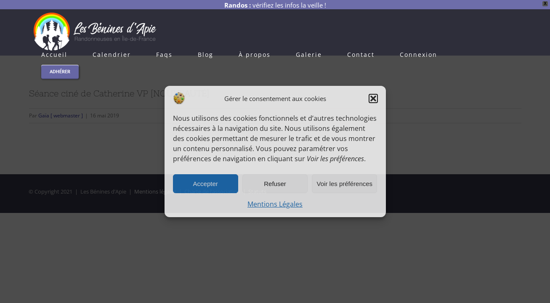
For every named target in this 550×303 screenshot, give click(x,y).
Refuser (275, 183)
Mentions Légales (275, 204)
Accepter (205, 183)
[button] (373, 98)
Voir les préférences (345, 183)
